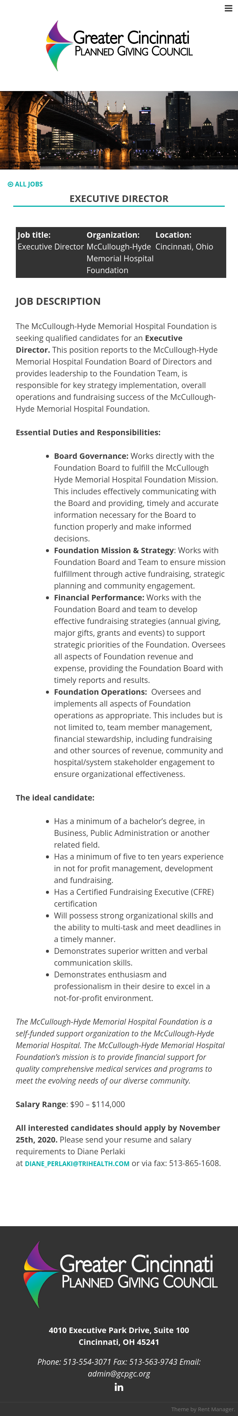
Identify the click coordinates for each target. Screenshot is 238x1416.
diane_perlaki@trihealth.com (77, 1163)
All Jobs (25, 184)
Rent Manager (216, 1409)
